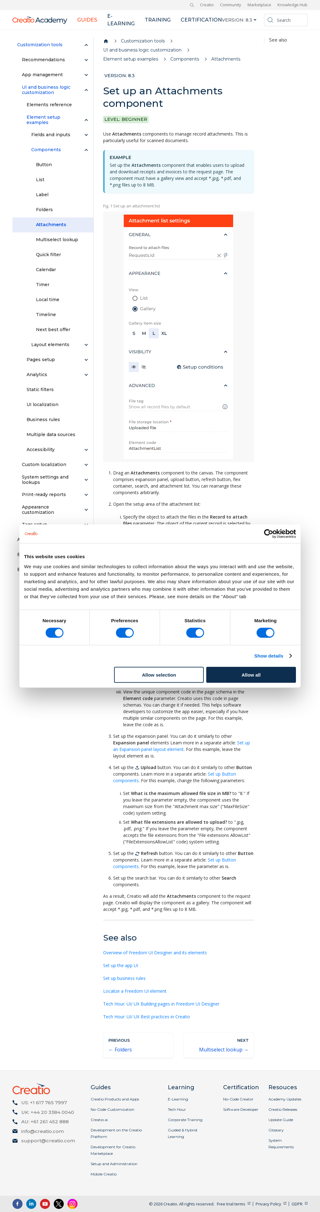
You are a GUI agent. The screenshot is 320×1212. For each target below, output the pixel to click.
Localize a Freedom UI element (135, 991)
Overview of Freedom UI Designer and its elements (155, 953)
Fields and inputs (50, 134)
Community (230, 4)
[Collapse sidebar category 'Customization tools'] (86, 44)
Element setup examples (43, 120)
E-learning (121, 20)
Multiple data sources (51, 434)
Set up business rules (124, 978)
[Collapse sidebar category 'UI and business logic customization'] (86, 89)
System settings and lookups (45, 479)
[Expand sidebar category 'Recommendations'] (86, 59)
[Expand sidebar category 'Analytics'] (86, 374)
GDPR (297, 1204)
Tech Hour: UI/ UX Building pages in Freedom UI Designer (161, 1004)
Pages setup (41, 359)
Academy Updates (284, 1099)
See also (278, 40)
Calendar (46, 269)
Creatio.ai (99, 1119)
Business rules (43, 419)
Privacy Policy (268, 1204)
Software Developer (240, 1109)
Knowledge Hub (293, 4)
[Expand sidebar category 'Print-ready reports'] (86, 494)
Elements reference (49, 104)
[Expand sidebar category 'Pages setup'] (86, 359)
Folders (44, 209)
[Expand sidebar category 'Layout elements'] (86, 344)
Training (158, 20)
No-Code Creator (238, 1099)
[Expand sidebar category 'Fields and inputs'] (86, 134)
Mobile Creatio (104, 1174)
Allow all (251, 674)
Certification (201, 20)
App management (42, 74)
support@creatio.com (48, 1141)
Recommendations (43, 59)
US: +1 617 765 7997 (44, 1102)
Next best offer (53, 329)
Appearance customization (38, 509)
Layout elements (50, 344)
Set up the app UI (120, 965)
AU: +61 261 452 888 (45, 1122)
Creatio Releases (282, 1109)
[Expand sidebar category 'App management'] (86, 74)
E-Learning (178, 1099)
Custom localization (44, 464)
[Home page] (106, 41)
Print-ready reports (44, 494)
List (40, 179)
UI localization (42, 404)
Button (44, 164)
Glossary (276, 1130)
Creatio (207, 4)
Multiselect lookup (57, 239)
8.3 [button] (249, 20)
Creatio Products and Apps (115, 1099)
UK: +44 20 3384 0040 (47, 1112)
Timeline (46, 314)
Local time (47, 299)
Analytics (37, 374)
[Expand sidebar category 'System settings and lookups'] (86, 479)
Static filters (40, 389)
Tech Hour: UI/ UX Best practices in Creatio (146, 1017)
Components (46, 149)
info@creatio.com (42, 1131)
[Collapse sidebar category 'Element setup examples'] (86, 119)
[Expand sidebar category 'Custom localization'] (86, 464)
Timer (42, 284)
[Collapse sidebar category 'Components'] (86, 149)
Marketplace (259, 4)
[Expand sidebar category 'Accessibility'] (86, 449)
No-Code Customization (112, 1109)
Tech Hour (177, 1109)
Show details (268, 655)
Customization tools (39, 44)
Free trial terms (231, 1204)
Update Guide (280, 1119)
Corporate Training (185, 1119)
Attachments (51, 224)
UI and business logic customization (46, 90)
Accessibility (41, 449)
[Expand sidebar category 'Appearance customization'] (86, 509)
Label (42, 194)
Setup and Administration (114, 1163)
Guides (87, 20)
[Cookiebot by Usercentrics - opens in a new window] (268, 534)
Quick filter (48, 254)
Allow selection (159, 674)
